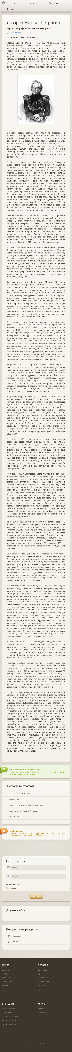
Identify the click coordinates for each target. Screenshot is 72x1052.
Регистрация (11, 888)
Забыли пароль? (13, 884)
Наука (10, 28)
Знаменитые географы (39, 28)
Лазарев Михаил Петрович (33, 22)
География (20, 28)
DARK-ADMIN (15, 32)
